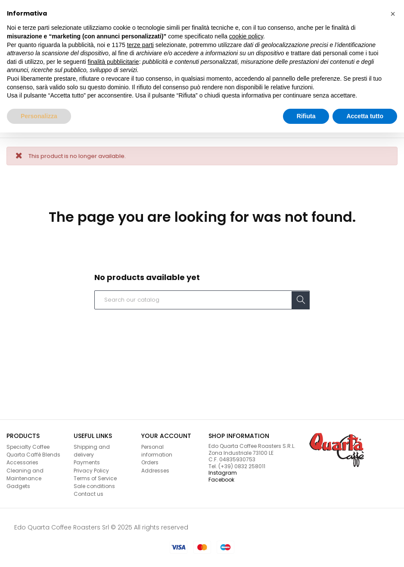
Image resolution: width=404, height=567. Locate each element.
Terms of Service (95, 478)
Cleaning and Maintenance (25, 474)
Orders (149, 462)
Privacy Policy (91, 470)
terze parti (140, 44)
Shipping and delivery (92, 450)
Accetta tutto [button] (364, 116)
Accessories (22, 462)
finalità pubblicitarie (113, 61)
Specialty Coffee (28, 446)
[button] (393, 14)
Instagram (222, 472)
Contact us (88, 494)
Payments (87, 462)
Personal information (156, 450)
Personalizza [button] (39, 116)
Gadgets (18, 486)
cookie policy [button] (246, 36)
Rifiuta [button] (306, 116)
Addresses (155, 470)
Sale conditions (94, 486)
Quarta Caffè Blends (33, 454)
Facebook (221, 479)
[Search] (202, 299)
